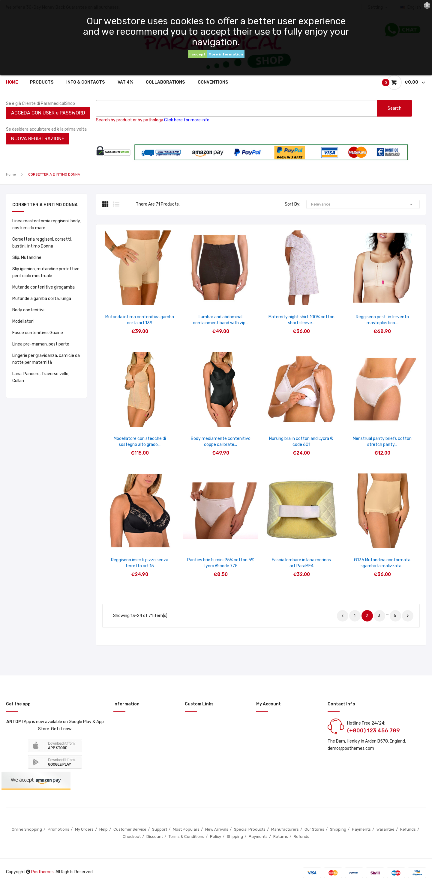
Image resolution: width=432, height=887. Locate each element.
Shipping (338, 829)
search (394, 108)
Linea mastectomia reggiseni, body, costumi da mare (46, 224)
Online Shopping (27, 829)
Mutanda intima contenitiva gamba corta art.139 (139, 319)
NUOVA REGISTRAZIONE (37, 138)
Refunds (408, 829)
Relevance (363, 204)
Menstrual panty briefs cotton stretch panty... (382, 441)
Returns (280, 836)
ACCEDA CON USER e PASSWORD (48, 113)
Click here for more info (186, 120)
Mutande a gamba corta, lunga (41, 298)
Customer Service (129, 829)
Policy (215, 836)
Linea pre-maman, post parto (40, 344)
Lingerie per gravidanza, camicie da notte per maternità (46, 359)
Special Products (250, 829)
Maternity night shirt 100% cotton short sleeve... (301, 319)
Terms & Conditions (186, 836)
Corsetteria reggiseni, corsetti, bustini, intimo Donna (42, 243)
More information (225, 54)
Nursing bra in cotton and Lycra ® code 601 (301, 441)
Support (159, 829)
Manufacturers (285, 829)
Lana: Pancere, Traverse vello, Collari (40, 377)
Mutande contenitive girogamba (43, 287)
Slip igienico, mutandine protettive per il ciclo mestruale (46, 272)
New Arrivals (216, 829)
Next (407, 616)
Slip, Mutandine (26, 257)
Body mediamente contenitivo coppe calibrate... (220, 441)
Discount (154, 836)
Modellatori (23, 321)
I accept (197, 54)
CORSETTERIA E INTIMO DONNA (45, 205)
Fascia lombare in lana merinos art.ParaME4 (301, 562)
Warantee (385, 829)
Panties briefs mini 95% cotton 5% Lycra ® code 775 (220, 562)
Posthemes (42, 871)
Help (103, 829)
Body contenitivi (28, 310)
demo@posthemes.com (351, 748)
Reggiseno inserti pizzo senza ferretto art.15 (139, 562)
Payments (361, 829)
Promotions (58, 829)
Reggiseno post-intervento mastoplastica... (382, 319)
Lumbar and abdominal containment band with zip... (220, 319)
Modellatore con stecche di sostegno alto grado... (140, 441)
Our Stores (314, 829)
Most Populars (186, 829)
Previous (342, 616)
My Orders (84, 829)
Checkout (132, 836)
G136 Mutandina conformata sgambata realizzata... (382, 562)
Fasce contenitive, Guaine (37, 332)
